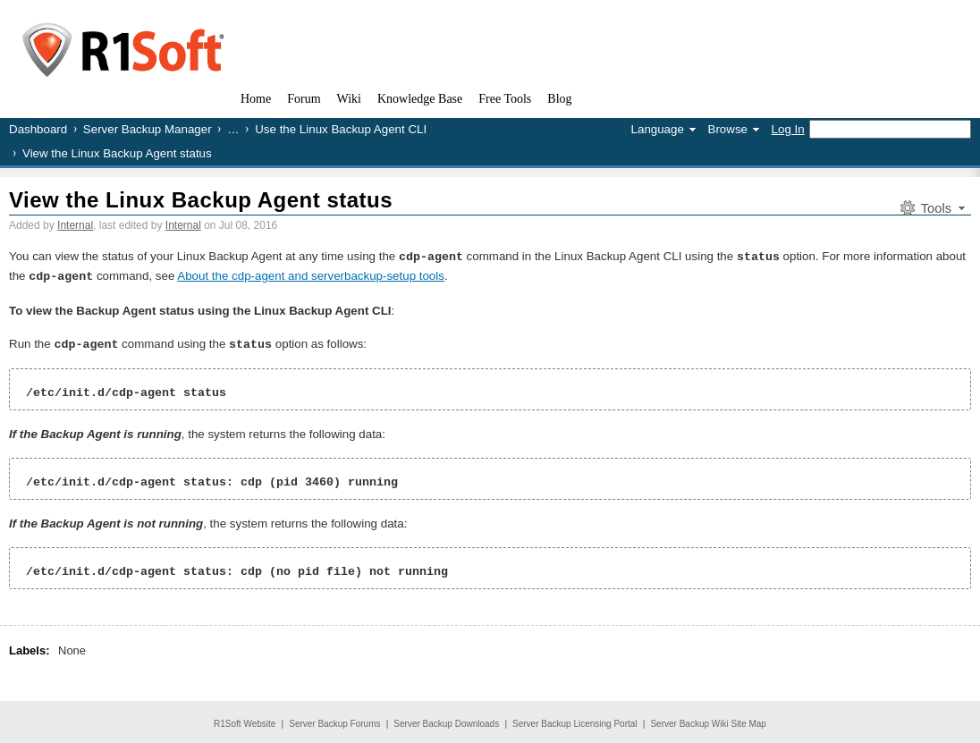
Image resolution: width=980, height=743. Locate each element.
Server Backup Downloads (446, 721)
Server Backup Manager (147, 129)
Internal (75, 225)
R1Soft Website (244, 721)
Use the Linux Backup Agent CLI (341, 129)
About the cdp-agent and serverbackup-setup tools (310, 275)
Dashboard (38, 129)
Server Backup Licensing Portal (575, 721)
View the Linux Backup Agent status (201, 200)
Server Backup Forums (334, 721)
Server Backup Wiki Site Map (708, 721)
